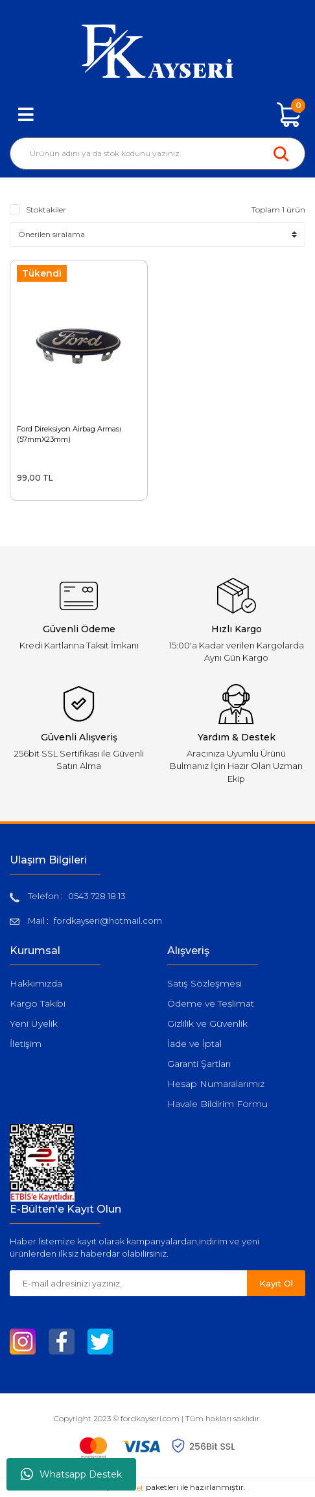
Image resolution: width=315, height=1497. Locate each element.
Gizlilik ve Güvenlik (207, 1023)
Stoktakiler (46, 209)
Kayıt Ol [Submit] (276, 1283)
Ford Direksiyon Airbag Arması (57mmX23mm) (69, 434)
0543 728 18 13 (97, 896)
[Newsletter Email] (128, 1283)
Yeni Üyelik (34, 1023)
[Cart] (289, 114)
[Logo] (157, 51)
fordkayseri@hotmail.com (108, 920)
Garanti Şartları (199, 1063)
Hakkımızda (36, 983)
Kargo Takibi (37, 1003)
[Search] (157, 153)
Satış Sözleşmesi (204, 983)
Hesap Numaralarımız (215, 1084)
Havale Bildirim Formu (217, 1104)
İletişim (25, 1043)
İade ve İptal (194, 1043)
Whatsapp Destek (71, 1474)
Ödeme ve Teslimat (210, 1003)
